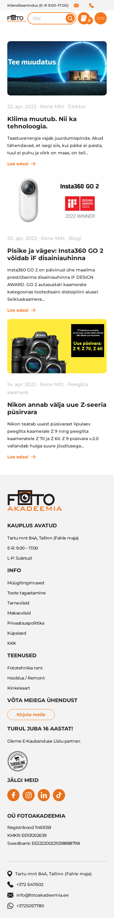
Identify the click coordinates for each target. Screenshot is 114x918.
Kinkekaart (18, 688)
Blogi (75, 238)
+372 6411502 (91, 5)
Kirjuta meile (31, 714)
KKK (11, 643)
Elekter (77, 106)
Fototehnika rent (25, 668)
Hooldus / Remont (26, 678)
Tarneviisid (18, 603)
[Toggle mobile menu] (101, 18)
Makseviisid (19, 613)
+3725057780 (25, 906)
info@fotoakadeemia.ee (76, 5)
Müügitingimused (25, 583)
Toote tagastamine (26, 593)
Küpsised (16, 633)
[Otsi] (70, 18)
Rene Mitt (52, 106)
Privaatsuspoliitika (25, 623)
